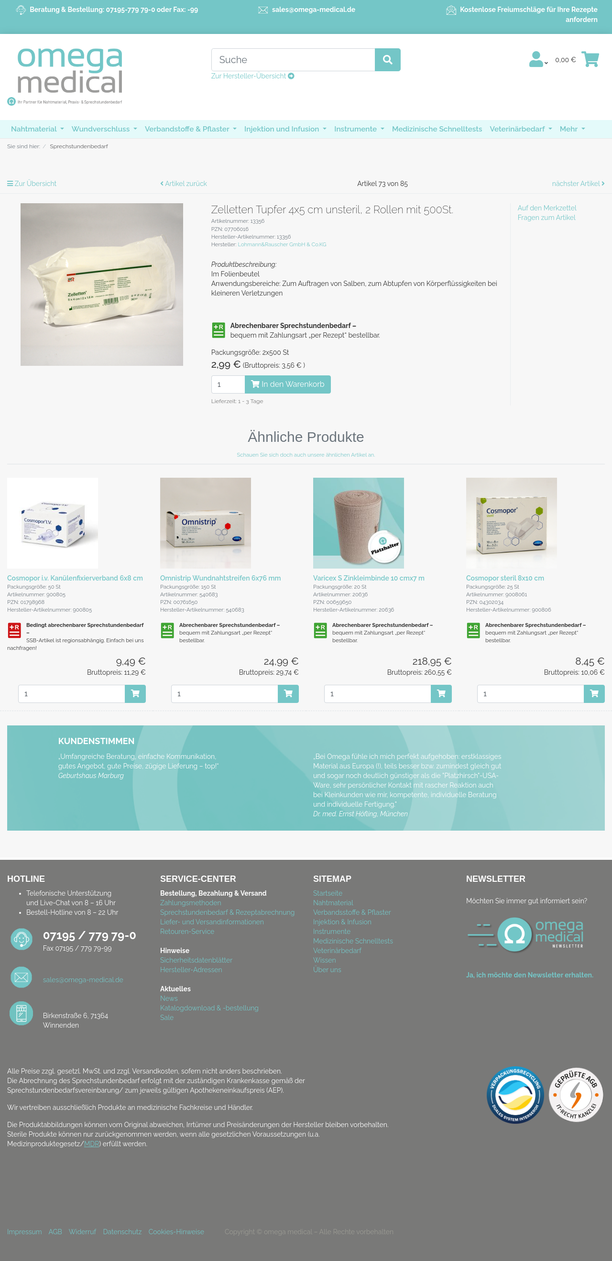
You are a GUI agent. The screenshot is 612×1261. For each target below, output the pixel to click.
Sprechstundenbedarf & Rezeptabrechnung (227, 912)
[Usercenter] (539, 59)
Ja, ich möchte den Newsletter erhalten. (529, 975)
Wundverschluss (101, 129)
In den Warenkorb (287, 384)
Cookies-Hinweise (179, 1232)
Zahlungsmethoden (190, 903)
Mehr (569, 129)
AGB (55, 1232)
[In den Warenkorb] (135, 694)
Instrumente (356, 129)
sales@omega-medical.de (313, 9)
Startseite (327, 893)
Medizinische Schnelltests (437, 129)
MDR (91, 1144)
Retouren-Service (187, 931)
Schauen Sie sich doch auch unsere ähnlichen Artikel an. (306, 454)
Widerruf (82, 1232)
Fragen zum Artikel (547, 217)
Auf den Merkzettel (547, 208)
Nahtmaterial (34, 129)
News (169, 998)
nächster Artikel (578, 183)
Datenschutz (122, 1232)
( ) (258, 364)
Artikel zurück (183, 183)
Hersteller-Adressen (191, 970)
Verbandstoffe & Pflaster (188, 129)
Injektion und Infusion (282, 129)
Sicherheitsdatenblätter (196, 960)
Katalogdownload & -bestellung (209, 1008)
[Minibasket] (590, 59)
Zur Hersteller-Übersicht (253, 76)
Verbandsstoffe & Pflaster (352, 912)
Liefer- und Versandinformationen (212, 922)
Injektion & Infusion (342, 922)
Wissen (324, 960)
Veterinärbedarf (518, 129)
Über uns (327, 970)
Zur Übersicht (31, 183)
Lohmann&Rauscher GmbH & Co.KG (282, 244)
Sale (167, 1017)
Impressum (24, 1232)
